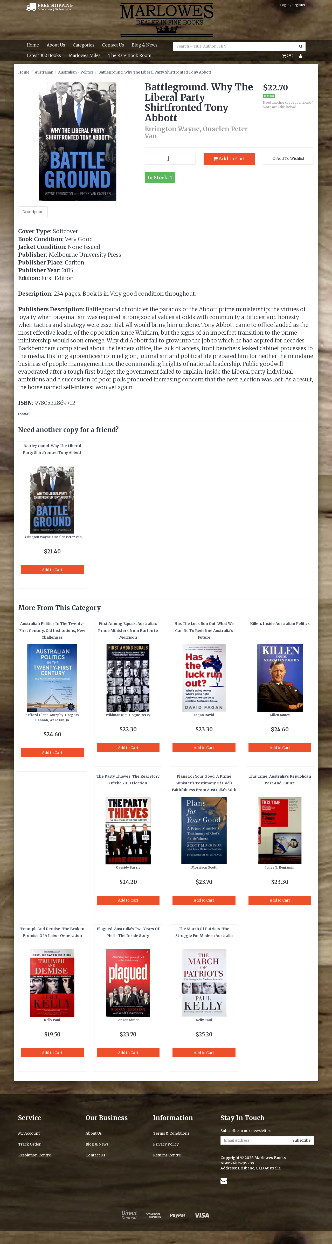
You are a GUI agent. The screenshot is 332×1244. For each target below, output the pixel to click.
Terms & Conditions (171, 1133)
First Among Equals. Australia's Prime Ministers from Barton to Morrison (128, 630)
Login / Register (293, 5)
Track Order (29, 1144)
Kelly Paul (52, 1020)
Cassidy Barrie (128, 867)
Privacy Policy (166, 1144)
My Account (29, 1133)
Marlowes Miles (85, 55)
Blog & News (144, 45)
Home (33, 45)
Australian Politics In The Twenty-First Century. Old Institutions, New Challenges (52, 630)
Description (33, 211)
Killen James (280, 715)
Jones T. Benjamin (279, 867)
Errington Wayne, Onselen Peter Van (52, 537)
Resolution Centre (34, 1155)
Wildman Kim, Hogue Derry (128, 715)
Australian (44, 72)
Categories (83, 45)
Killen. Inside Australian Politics (280, 623)
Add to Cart (229, 159)
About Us (56, 45)
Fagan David (204, 715)
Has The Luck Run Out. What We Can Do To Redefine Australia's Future (204, 630)
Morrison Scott (204, 867)
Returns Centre (167, 1155)
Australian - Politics (76, 72)
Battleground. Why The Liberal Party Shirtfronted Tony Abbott (154, 72)
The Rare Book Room (129, 55)
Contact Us (113, 45)
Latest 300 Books (44, 55)
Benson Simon (128, 1020)
